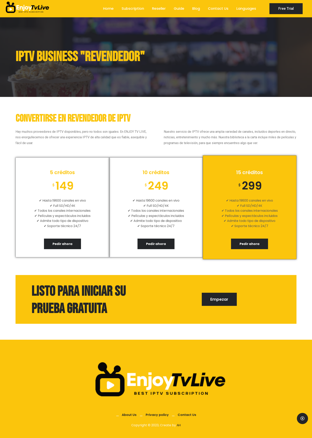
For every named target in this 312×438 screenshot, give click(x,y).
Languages (246, 8)
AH (178, 425)
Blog (196, 8)
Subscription (133, 8)
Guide (179, 8)
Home (108, 8)
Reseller (159, 8)
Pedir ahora (62, 244)
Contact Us (218, 8)
